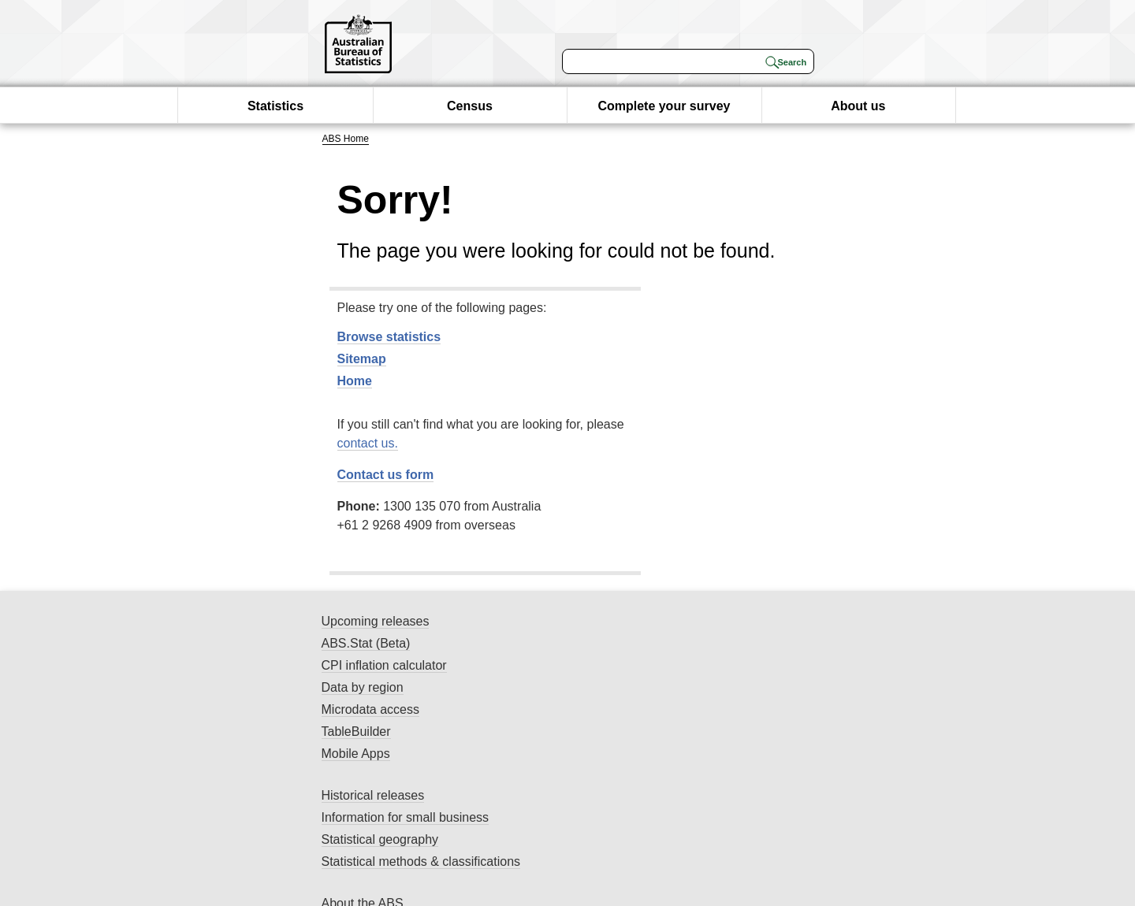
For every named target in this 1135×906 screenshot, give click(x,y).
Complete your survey (663, 106)
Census (470, 106)
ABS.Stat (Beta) (366, 643)
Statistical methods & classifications (421, 861)
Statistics (275, 106)
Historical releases (373, 795)
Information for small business (405, 817)
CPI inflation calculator (384, 665)
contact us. (367, 443)
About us (858, 106)
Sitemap (361, 359)
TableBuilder (356, 731)
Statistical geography (380, 839)
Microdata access (371, 709)
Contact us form (385, 474)
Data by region (363, 687)
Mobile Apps (356, 753)
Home (354, 381)
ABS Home (345, 138)
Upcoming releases (376, 621)
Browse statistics (389, 336)
